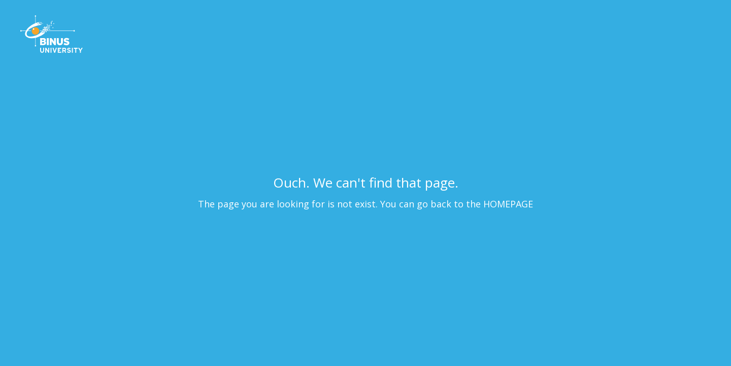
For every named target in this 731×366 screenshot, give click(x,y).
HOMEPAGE (508, 204)
